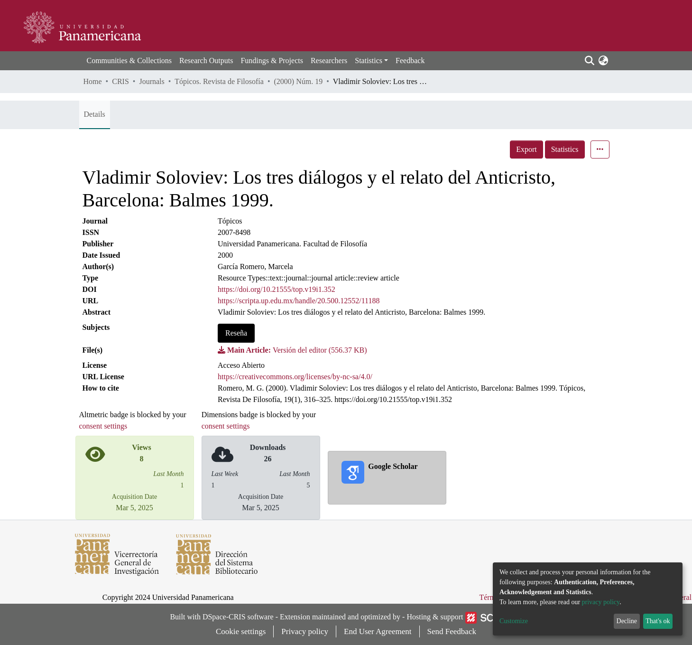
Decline (627, 621)
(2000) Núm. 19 (298, 81)
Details (94, 114)
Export (526, 149)
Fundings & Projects (271, 60)
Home (92, 81)
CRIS (120, 81)
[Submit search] (590, 60)
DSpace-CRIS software (238, 617)
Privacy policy (304, 631)
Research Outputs (206, 60)
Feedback (410, 60)
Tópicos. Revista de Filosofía (219, 81)
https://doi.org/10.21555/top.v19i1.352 (276, 289)
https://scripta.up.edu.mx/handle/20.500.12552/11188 (298, 301)
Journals (151, 81)
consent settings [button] (103, 426)
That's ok (658, 621)
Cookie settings (241, 631)
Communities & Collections (129, 60)
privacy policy (601, 602)
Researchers (329, 60)
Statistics (565, 149)
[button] (603, 60)
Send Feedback (451, 631)
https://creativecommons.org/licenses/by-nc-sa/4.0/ (295, 377)
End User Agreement (378, 631)
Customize (513, 621)
